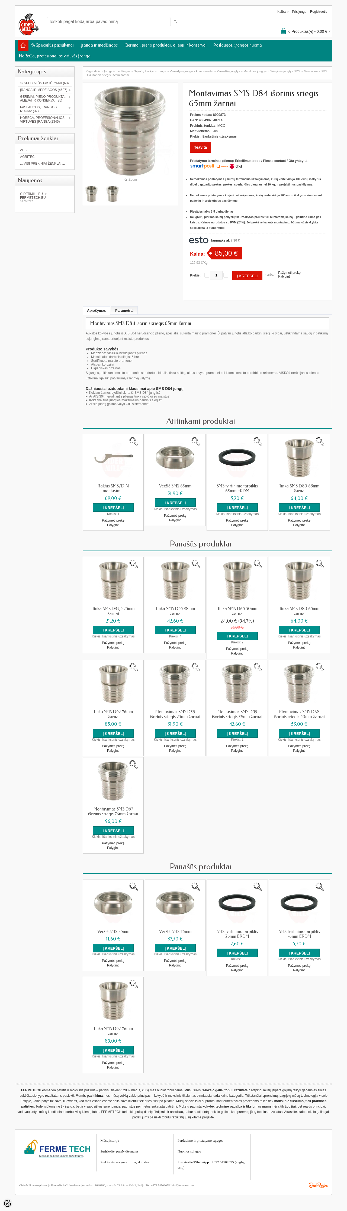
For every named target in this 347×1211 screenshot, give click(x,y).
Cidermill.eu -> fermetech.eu (44, 197)
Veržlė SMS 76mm (175, 931)
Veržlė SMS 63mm (175, 486)
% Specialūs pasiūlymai (52, 45)
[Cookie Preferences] (7, 1203)
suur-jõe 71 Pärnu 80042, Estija (125, 1185)
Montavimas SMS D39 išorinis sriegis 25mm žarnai (175, 714)
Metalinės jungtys (254, 71)
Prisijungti (299, 12)
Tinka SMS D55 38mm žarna (175, 611)
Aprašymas (96, 310)
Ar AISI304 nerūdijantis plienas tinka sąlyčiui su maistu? (129, 396)
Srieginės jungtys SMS (285, 71)
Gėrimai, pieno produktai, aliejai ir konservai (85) (43, 98)
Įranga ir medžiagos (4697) (43, 90)
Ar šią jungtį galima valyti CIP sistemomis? (119, 404)
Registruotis (318, 12)
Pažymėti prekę (289, 273)
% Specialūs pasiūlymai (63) (44, 83)
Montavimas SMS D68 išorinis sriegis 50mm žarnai (299, 714)
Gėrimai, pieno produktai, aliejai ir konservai (165, 45)
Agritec (27, 157)
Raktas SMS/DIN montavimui (113, 488)
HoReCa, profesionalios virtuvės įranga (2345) (42, 119)
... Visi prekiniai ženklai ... (42, 163)
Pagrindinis (93, 71)
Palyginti (284, 276)
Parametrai (124, 310)
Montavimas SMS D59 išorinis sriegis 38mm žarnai (237, 714)
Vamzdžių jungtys (228, 71)
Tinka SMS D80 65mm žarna (299, 488)
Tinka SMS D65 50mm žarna (237, 611)
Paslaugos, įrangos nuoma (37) (38, 109)
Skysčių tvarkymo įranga (150, 71)
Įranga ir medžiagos (99, 45)
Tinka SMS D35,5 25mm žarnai (113, 611)
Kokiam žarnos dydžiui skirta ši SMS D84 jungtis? (124, 393)
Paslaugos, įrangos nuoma (237, 45)
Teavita (200, 147)
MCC (221, 125)
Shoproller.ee (318, 1185)
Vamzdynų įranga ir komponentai (191, 71)
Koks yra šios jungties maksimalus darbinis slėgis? (125, 400)
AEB (23, 150)
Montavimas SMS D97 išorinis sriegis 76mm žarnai (113, 811)
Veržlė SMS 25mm (113, 931)
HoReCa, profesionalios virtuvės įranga (55, 55)
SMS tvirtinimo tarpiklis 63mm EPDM (237, 488)
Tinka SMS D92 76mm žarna (113, 714)
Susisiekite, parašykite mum (119, 1151)
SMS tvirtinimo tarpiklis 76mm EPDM (299, 934)
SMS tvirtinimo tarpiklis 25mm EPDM (237, 934)
